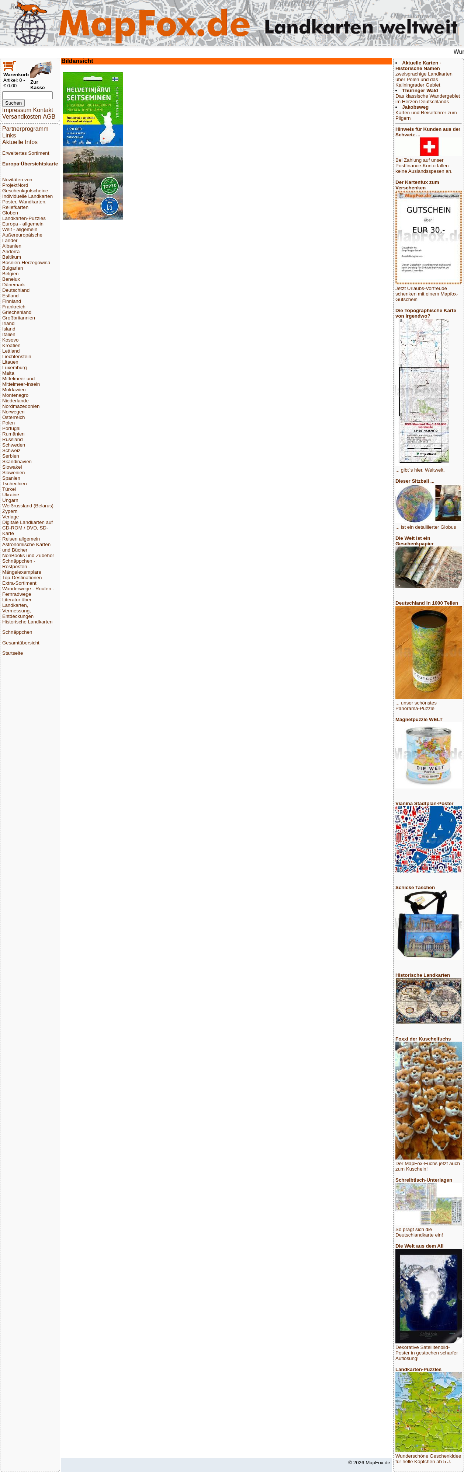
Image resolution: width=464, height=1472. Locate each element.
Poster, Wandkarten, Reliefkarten (24, 204)
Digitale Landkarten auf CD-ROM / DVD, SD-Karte (27, 528)
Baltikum (11, 257)
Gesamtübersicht (20, 643)
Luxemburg (14, 367)
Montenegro (15, 395)
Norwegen (13, 412)
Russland (12, 439)
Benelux (11, 279)
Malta (8, 373)
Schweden (13, 445)
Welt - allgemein (19, 229)
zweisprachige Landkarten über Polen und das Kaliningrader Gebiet (424, 74)
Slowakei (12, 467)
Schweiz (11, 450)
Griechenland (16, 312)
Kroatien (11, 345)
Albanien (11, 246)
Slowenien (13, 472)
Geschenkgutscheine (25, 190)
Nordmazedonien (21, 406)
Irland (8, 323)
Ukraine (10, 494)
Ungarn (10, 500)
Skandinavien (17, 461)
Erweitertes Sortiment (25, 153)
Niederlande (15, 400)
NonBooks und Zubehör (28, 555)
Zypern (9, 511)
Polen (8, 423)
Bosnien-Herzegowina (26, 262)
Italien (8, 334)
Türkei (9, 489)
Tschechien (14, 483)
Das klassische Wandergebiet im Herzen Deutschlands (427, 96)
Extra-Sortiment (19, 583)
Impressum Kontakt (27, 110)
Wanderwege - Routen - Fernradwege (28, 591)
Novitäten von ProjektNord (17, 182)
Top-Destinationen (22, 577)
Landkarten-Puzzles (24, 218)
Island (8, 329)
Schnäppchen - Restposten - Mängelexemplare (21, 566)
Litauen (10, 362)
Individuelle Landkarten (27, 196)
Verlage (10, 517)
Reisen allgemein (21, 539)
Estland (10, 295)
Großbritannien (18, 318)
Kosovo (10, 340)
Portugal (11, 428)
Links (9, 135)
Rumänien (13, 434)
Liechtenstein (16, 356)
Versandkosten (21, 116)
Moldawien (14, 389)
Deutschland (16, 290)
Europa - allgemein (23, 224)
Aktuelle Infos (20, 142)
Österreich (13, 417)
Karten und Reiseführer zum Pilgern (426, 112)
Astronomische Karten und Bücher (26, 547)
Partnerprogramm (25, 129)
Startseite (12, 653)
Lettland (11, 351)
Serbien (10, 456)
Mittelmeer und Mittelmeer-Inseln (21, 381)
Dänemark (13, 284)
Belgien (10, 273)
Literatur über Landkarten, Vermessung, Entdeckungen (18, 608)
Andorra (11, 251)
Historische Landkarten (27, 622)
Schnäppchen (17, 632)
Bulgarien (12, 268)
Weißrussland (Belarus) (27, 505)
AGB (49, 116)
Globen (10, 213)
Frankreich (13, 307)
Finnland (11, 301)
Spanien (11, 478)
